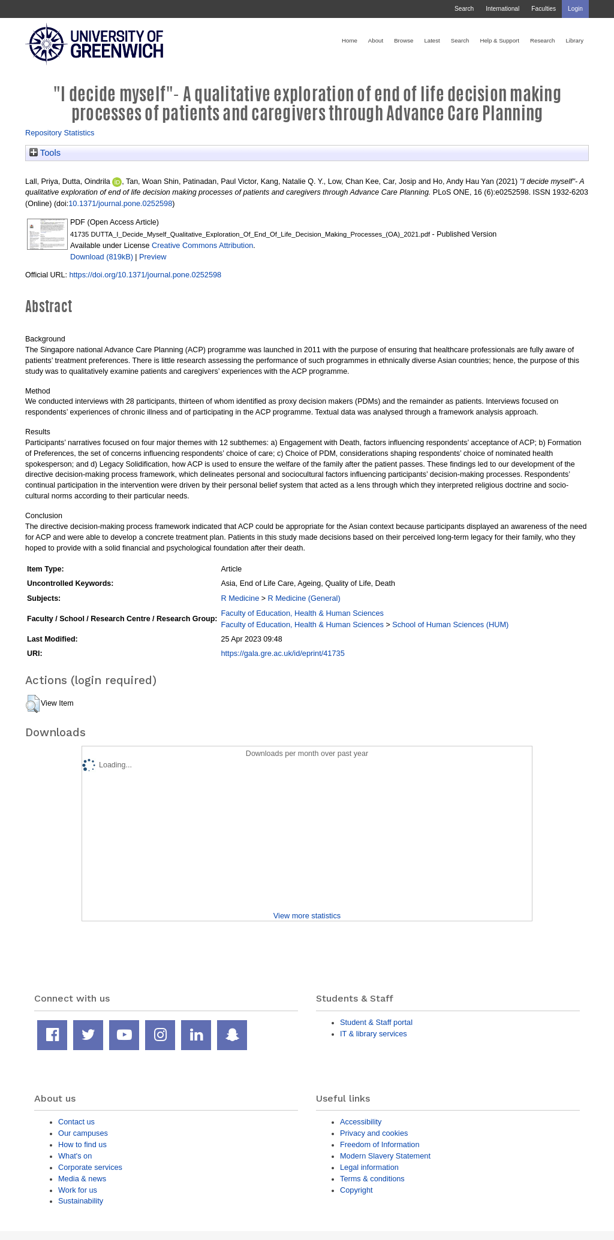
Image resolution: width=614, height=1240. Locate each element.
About (375, 40)
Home (349, 40)
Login (575, 8)
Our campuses (83, 1133)
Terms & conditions (372, 1178)
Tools (45, 153)
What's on (75, 1155)
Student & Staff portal (376, 1022)
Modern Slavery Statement (385, 1155)
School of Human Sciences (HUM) (450, 624)
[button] (33, 704)
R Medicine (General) (304, 598)
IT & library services (373, 1033)
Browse (403, 40)
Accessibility (360, 1121)
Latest (432, 40)
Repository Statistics (60, 132)
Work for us (77, 1189)
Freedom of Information (380, 1144)
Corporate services (90, 1167)
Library (574, 40)
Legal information (369, 1167)
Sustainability (80, 1200)
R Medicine (240, 598)
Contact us (76, 1121)
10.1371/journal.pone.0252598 (120, 203)
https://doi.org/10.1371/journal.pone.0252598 (145, 274)
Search (464, 8)
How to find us (82, 1144)
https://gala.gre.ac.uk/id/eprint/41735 (282, 653)
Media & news (82, 1178)
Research (542, 40)
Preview (152, 256)
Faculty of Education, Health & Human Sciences (302, 613)
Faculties (543, 8)
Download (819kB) (101, 256)
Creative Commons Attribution (202, 245)
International (502, 8)
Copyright (356, 1189)
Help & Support (499, 40)
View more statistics (307, 915)
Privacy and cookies (374, 1133)
